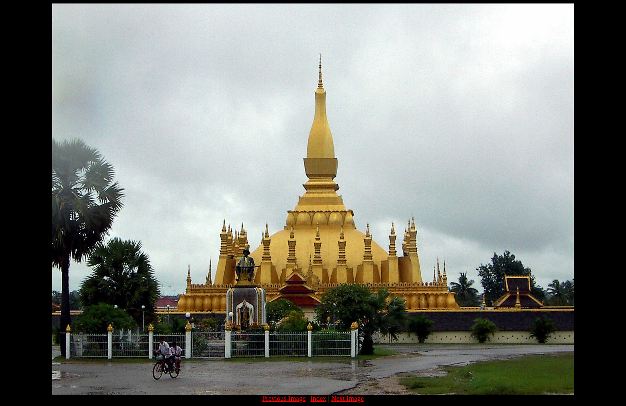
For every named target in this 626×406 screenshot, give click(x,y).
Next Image (347, 398)
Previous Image (284, 398)
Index (318, 398)
